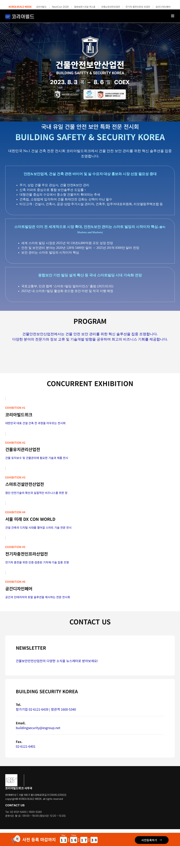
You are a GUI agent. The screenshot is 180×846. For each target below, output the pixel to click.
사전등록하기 (149, 840)
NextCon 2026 (60, 6)
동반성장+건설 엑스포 (84, 6)
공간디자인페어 (163, 6)
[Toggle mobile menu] (173, 16)
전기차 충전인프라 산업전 (138, 6)
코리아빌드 (41, 6)
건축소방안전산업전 (110, 6)
